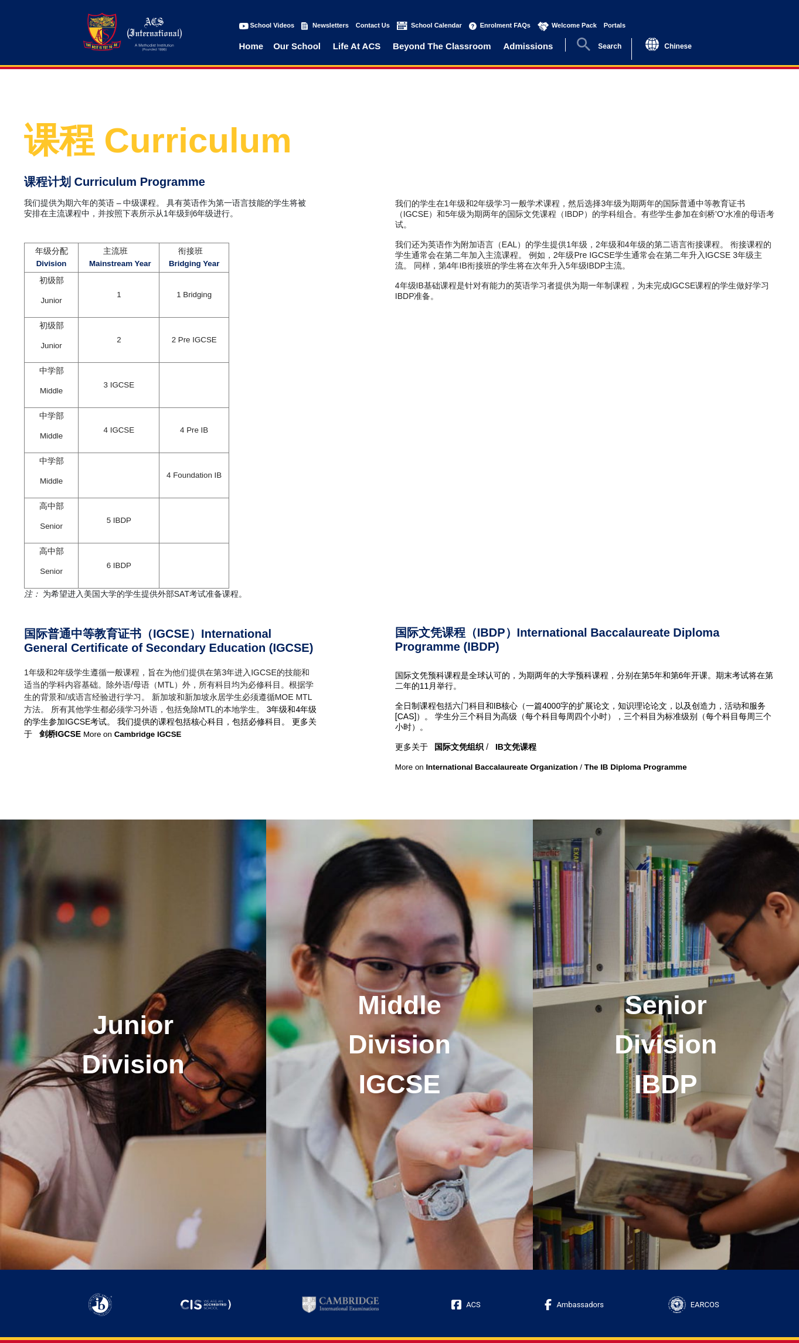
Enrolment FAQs (505, 25)
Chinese (678, 46)
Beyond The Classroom (442, 46)
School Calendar (436, 25)
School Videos (272, 25)
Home (251, 46)
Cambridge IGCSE (148, 734)
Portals (614, 25)
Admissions (528, 46)
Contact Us (373, 25)
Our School (297, 46)
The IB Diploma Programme (635, 767)
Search (609, 46)
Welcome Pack (574, 25)
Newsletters (330, 25)
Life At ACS (356, 46)
